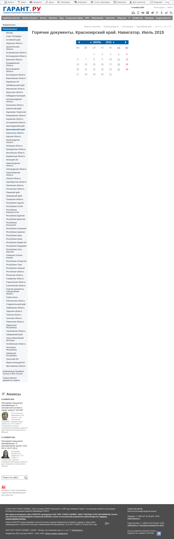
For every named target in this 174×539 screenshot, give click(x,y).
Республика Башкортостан (12, 211)
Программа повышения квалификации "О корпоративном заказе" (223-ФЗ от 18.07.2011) (14, 444)
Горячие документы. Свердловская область (15, 291)
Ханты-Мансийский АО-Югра (15, 339)
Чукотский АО (12, 359)
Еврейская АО (12, 82)
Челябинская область (16, 344)
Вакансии (119, 2)
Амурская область (14, 43)
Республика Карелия (15, 232)
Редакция (156, 2)
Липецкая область (14, 146)
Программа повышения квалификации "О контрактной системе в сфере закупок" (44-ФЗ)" (12, 406)
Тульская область (14, 318)
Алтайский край (13, 40)
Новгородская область (16, 169)
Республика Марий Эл (16, 242)
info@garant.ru (77, 530)
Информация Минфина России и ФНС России (13, 372)
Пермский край (13, 192)
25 (118, 69)
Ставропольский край (16, 304)
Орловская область (15, 185)
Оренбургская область (16, 182)
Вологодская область (15, 75)
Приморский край (14, 196)
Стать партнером (100, 2)
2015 (108, 42)
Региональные (10, 29)
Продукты (36, 2)
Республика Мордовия (16, 246)
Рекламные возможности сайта (151, 525)
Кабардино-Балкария (15, 96)
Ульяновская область (15, 331)
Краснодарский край (15, 126)
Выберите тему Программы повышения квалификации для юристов (13, 490)
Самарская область (15, 278)
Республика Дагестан (15, 219)
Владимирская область (12, 64)
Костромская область (15, 122)
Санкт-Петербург (13, 36)
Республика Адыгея (15, 203)
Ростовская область (15, 271)
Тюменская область (15, 322)
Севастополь (12, 297)
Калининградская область (14, 100)
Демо (22, 2)
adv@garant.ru (133, 525)
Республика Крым (14, 239)
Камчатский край (13, 108)
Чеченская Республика (11, 348)
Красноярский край (15, 129)
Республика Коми (14, 235)
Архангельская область (12, 48)
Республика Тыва (14, 265)
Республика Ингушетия (11, 224)
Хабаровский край (14, 334)
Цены (50, 2)
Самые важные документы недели (11, 379)
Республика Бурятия (15, 216)
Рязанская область (14, 275)
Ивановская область (15, 89)
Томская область (13, 315)
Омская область (13, 178)
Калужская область (15, 105)
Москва (9, 33)
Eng (167, 2)
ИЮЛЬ (97, 42)
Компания (80, 2)
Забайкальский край (15, 85)
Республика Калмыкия (16, 228)
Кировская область (14, 119)
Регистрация (159, 7)
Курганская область (15, 133)
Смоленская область (15, 301)
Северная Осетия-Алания (14, 256)
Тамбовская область (15, 308)
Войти (170, 7)
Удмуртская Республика (11, 326)
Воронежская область (16, 78)
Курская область (13, 136)
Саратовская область (15, 282)
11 (118, 59)
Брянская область (14, 59)
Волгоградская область (12, 70)
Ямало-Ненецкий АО (15, 362)
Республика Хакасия (15, 268)
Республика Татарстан (16, 261)
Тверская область (14, 311)
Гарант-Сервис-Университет (56, 534)
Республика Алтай (14, 206)
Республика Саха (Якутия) (14, 250)
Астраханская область (16, 52)
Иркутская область (14, 92)
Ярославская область (16, 366)
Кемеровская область (16, 115)
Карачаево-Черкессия (16, 112)
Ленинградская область (13, 141)
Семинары (63, 2)
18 (118, 64)
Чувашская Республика (11, 354)
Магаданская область (16, 149)
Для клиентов (137, 2)
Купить (9, 2)
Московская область (15, 153)
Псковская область (14, 199)
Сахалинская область (16, 285)
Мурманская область (15, 156)
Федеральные (9, 25)
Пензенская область (15, 189)
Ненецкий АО (12, 160)
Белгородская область (16, 56)
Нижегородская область (13, 164)
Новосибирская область (13, 173)
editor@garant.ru (134, 518)
